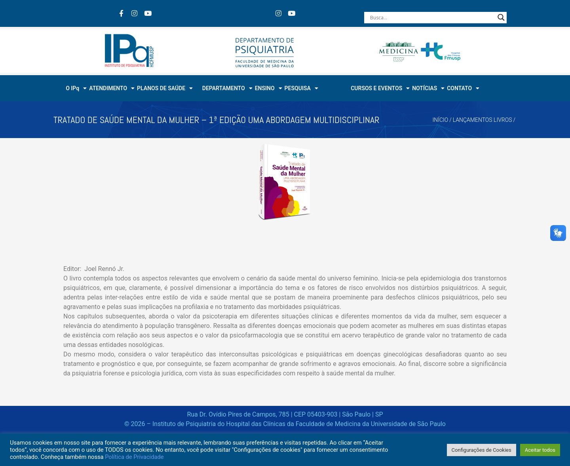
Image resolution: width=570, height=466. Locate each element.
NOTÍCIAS (428, 88)
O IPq (76, 88)
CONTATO (463, 88)
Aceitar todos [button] (540, 450)
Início (440, 120)
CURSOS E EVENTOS (380, 88)
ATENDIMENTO (112, 88)
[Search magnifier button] (501, 17)
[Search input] (432, 17)
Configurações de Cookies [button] (481, 450)
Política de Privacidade (134, 456)
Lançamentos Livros (482, 120)
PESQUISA (301, 88)
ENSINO (268, 88)
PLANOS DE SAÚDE (165, 88)
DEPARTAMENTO (227, 88)
